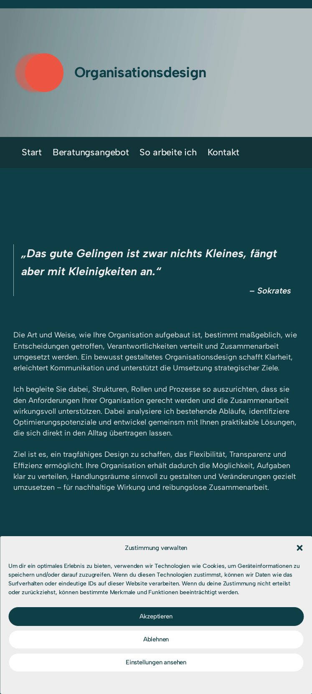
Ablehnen (156, 639)
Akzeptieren (156, 616)
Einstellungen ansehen (156, 662)
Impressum (164, 682)
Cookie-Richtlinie (122, 682)
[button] (299, 548)
